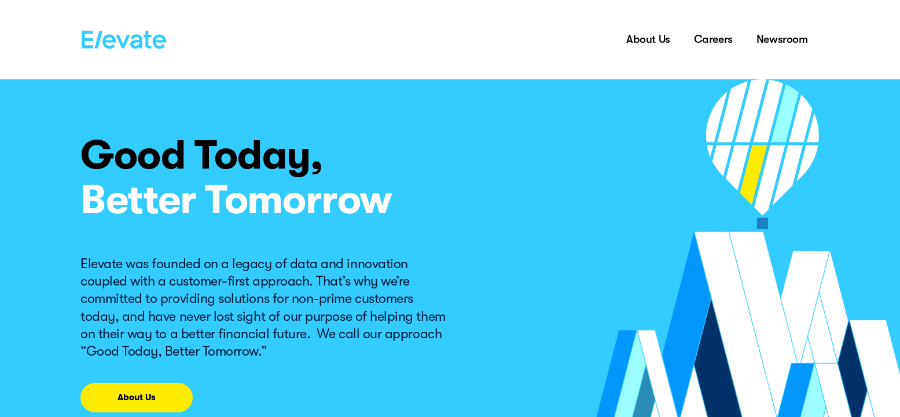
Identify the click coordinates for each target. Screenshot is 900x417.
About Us (648, 39)
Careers (713, 39)
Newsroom (782, 39)
